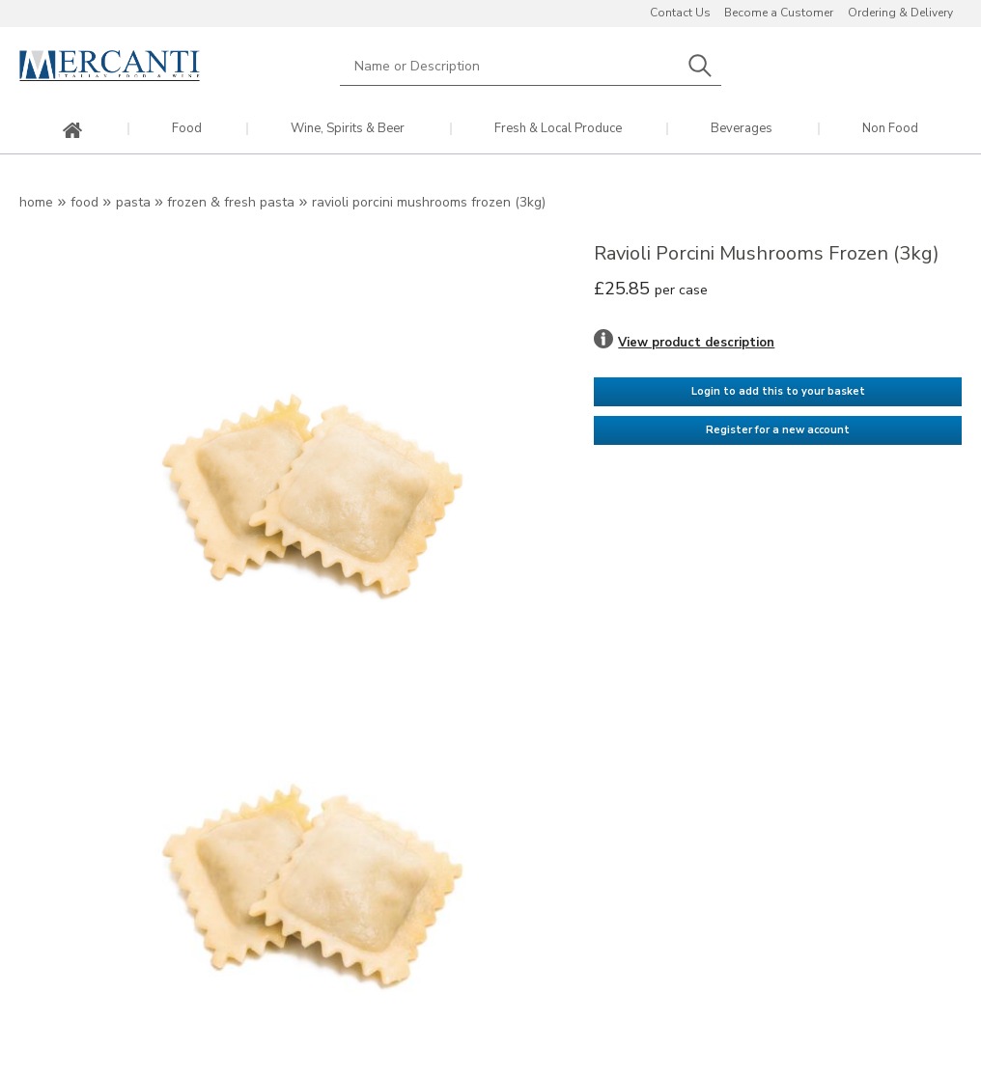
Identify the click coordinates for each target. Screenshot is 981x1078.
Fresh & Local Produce (558, 129)
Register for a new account (778, 430)
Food (187, 129)
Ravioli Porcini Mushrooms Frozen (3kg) (429, 202)
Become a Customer (778, 12)
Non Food (890, 129)
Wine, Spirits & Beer (348, 129)
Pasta (133, 202)
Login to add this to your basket (778, 391)
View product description (696, 342)
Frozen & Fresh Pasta (232, 202)
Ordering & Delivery (900, 12)
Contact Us (680, 12)
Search (700, 66)
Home (36, 202)
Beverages (741, 129)
